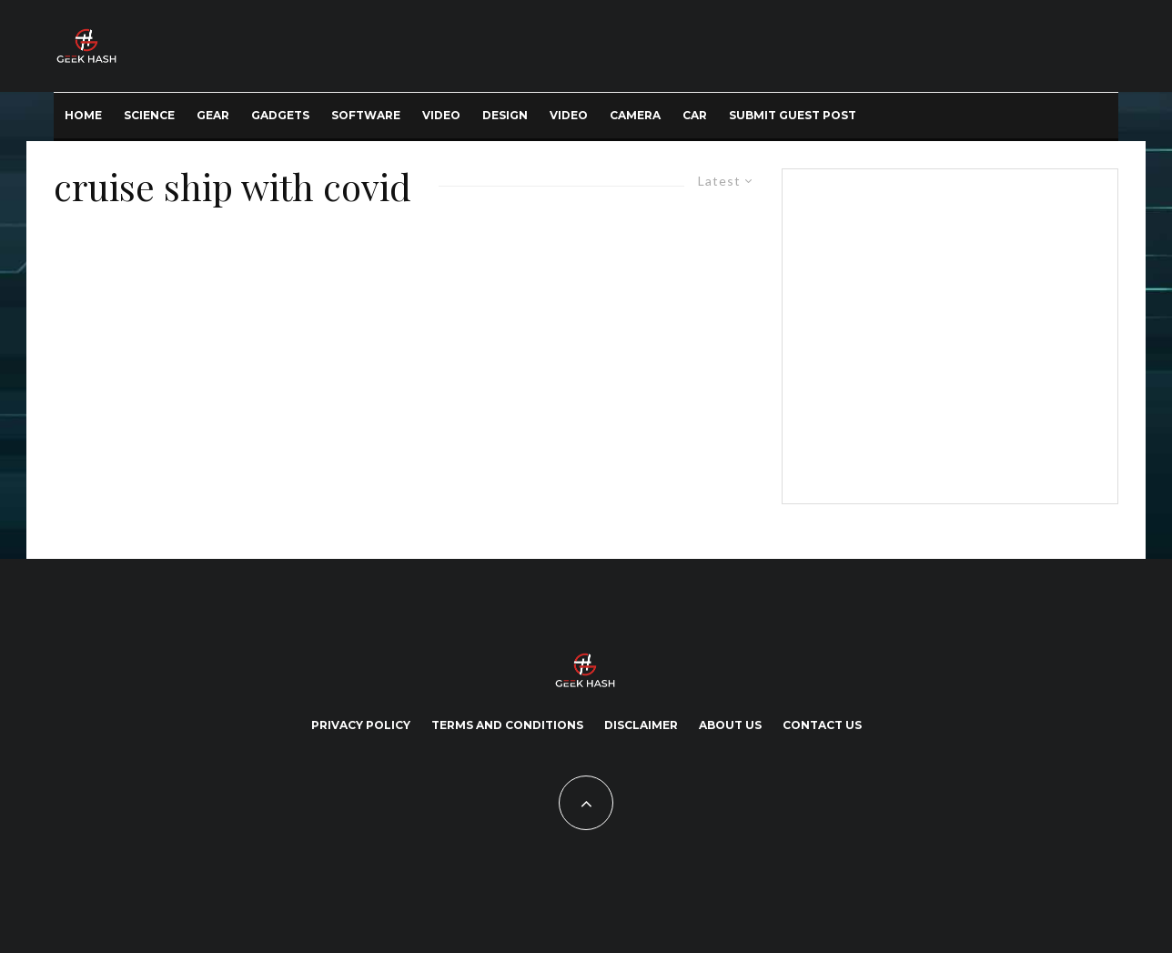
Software (365, 115)
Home (83, 115)
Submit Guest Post (792, 115)
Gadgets (280, 115)
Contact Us (822, 725)
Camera (635, 115)
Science (149, 115)
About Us (730, 725)
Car (694, 115)
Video (441, 115)
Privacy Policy (360, 725)
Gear (213, 115)
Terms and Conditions (507, 725)
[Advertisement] (946, 333)
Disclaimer (641, 725)
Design (505, 115)
